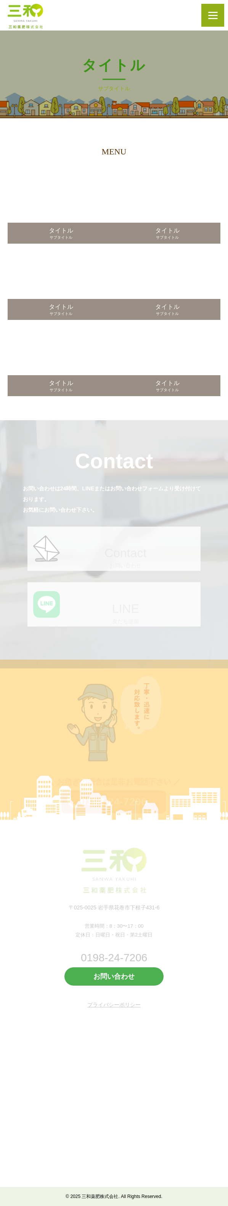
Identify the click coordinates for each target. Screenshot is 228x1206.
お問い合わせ (114, 976)
